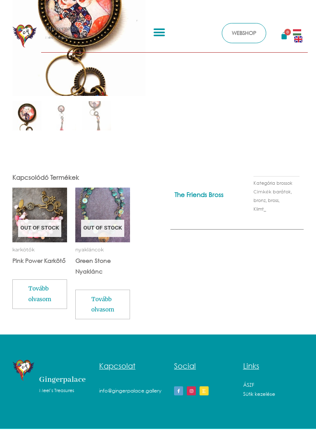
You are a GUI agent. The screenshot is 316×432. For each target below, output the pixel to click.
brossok (284, 183)
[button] (159, 32)
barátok (282, 192)
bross (273, 200)
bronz (259, 200)
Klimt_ (259, 209)
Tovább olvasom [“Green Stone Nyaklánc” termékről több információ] (105, 307)
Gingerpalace (63, 29)
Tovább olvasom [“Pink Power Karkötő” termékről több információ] (40, 296)
